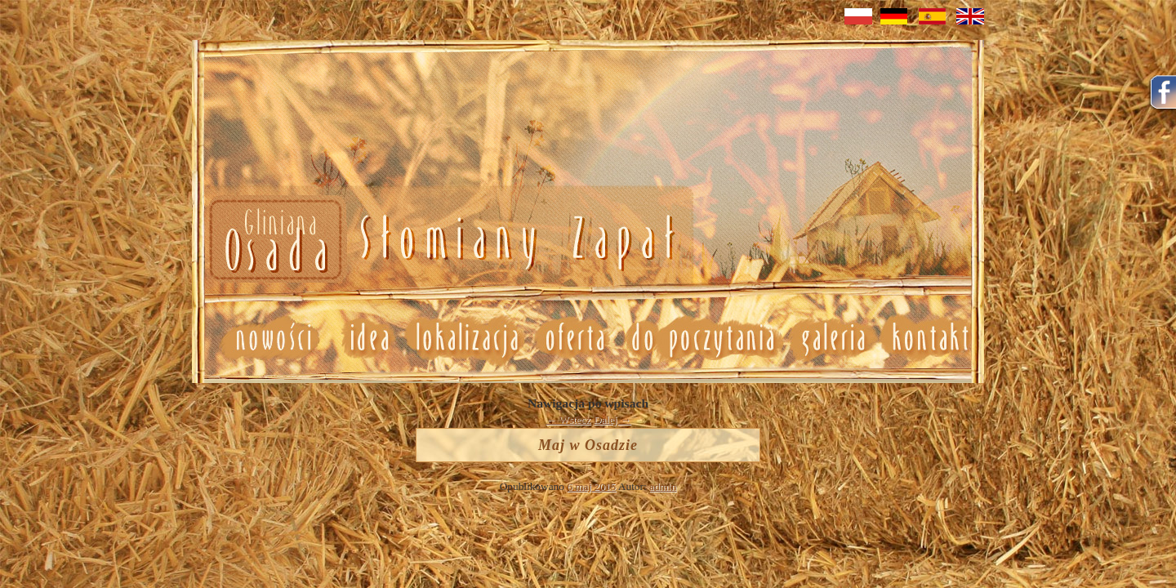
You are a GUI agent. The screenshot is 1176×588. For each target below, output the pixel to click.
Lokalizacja (466, 338)
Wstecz (568, 419)
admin (662, 486)
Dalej (612, 419)
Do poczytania (701, 338)
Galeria (832, 338)
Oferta (573, 338)
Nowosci (439, 240)
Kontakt (931, 338)
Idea (363, 338)
